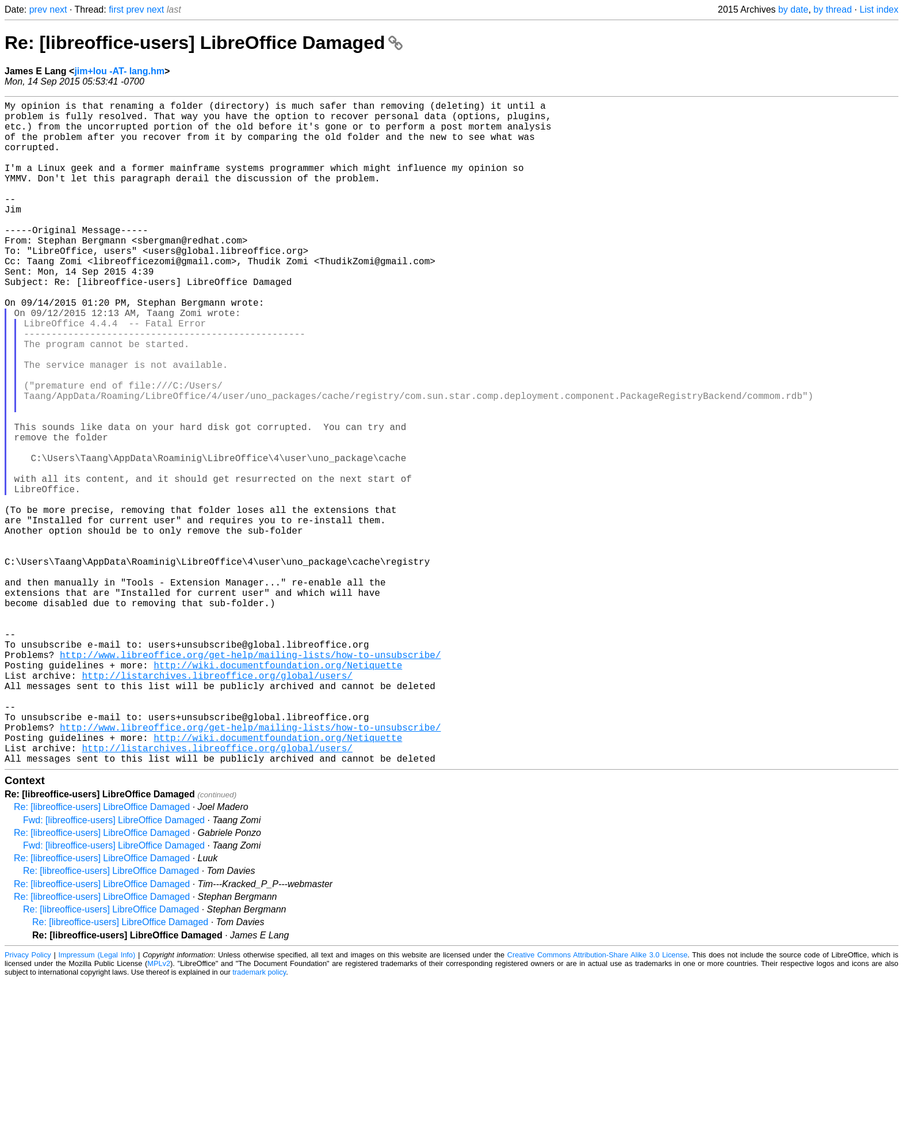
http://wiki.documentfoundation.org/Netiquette (278, 791)
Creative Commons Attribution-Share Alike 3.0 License (597, 1102)
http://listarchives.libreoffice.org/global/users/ (217, 804)
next (58, 9)
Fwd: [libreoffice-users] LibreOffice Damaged (114, 967)
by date (793, 9)
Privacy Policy (28, 1102)
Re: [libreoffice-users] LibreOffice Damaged (204, 42)
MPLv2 (158, 1110)
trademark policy (259, 1119)
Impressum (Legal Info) (96, 1102)
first (116, 9)
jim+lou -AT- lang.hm (119, 71)
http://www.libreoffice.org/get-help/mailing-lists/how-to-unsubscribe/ (250, 779)
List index (878, 9)
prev (38, 9)
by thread (832, 9)
